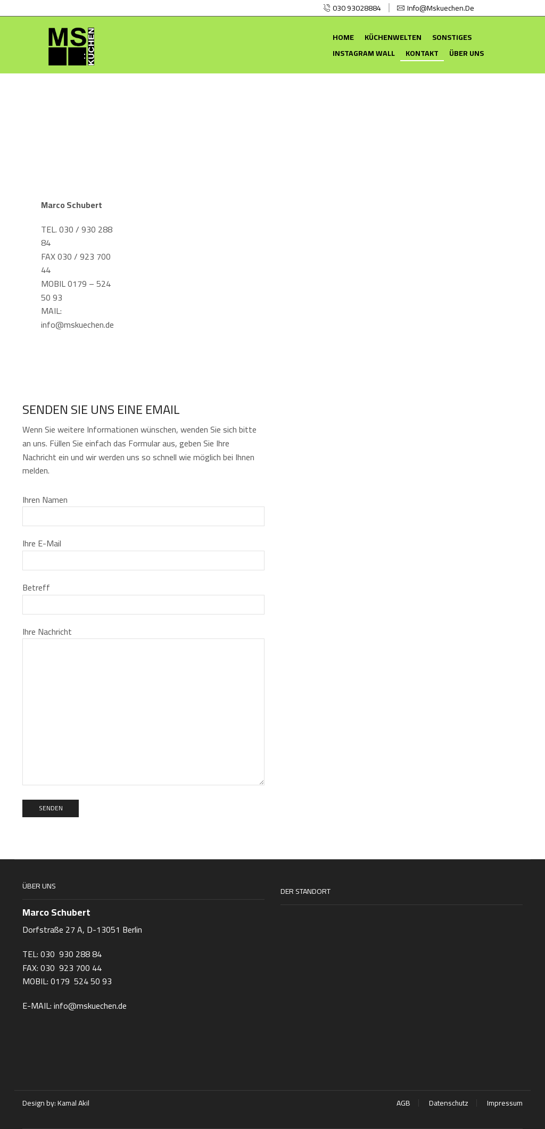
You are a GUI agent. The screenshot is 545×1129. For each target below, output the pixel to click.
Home (343, 37)
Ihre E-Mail (143, 552)
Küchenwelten (393, 37)
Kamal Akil (73, 1103)
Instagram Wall (364, 53)
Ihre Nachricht (143, 707)
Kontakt (422, 53)
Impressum (505, 1103)
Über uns (466, 53)
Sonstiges (452, 37)
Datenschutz (448, 1103)
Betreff (143, 596)
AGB (403, 1103)
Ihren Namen (143, 509)
